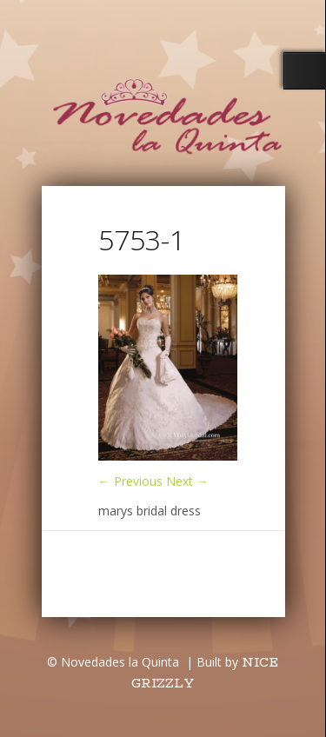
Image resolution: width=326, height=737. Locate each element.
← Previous (130, 481)
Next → (187, 481)
